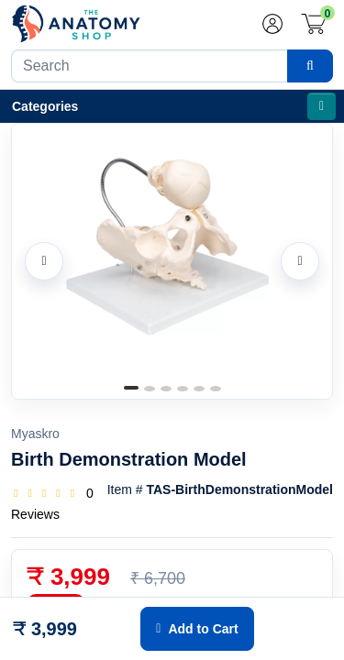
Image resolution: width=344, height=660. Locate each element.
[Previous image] (44, 261)
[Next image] (300, 261)
